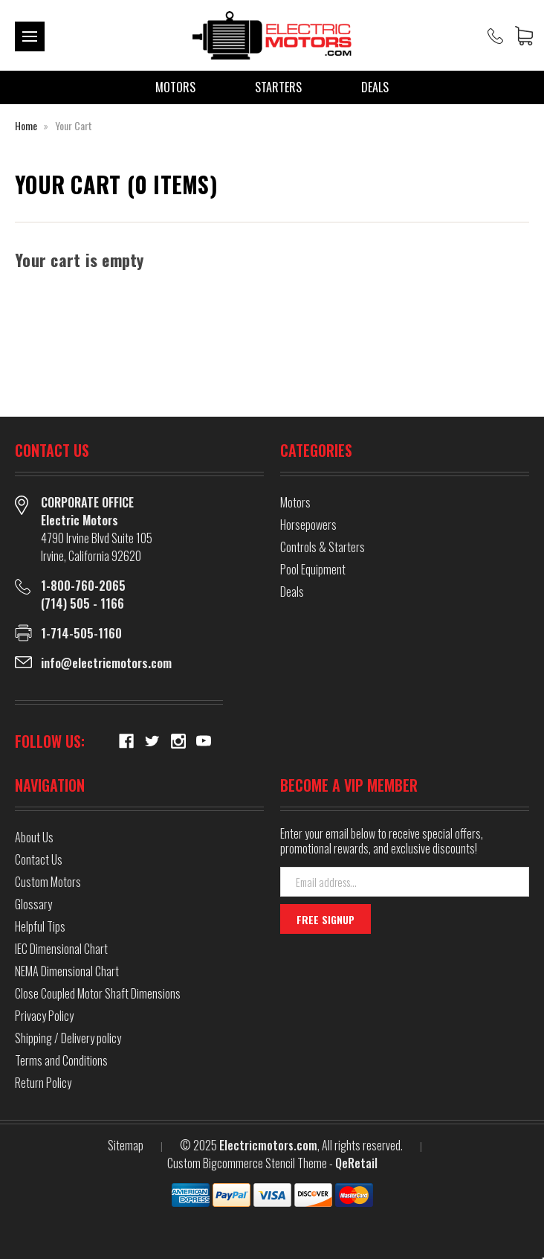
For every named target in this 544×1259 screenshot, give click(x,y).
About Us (34, 837)
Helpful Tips (40, 926)
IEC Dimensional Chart (61, 949)
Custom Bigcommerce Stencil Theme (247, 1163)
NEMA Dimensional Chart (67, 971)
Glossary (33, 904)
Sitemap (125, 1145)
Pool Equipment (313, 569)
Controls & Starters (322, 547)
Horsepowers (308, 525)
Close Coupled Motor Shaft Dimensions (98, 993)
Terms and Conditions (61, 1060)
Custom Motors (48, 882)
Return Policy (43, 1083)
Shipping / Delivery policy (68, 1038)
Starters (278, 87)
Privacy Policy (44, 1016)
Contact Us (38, 859)
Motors (175, 87)
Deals (375, 87)
